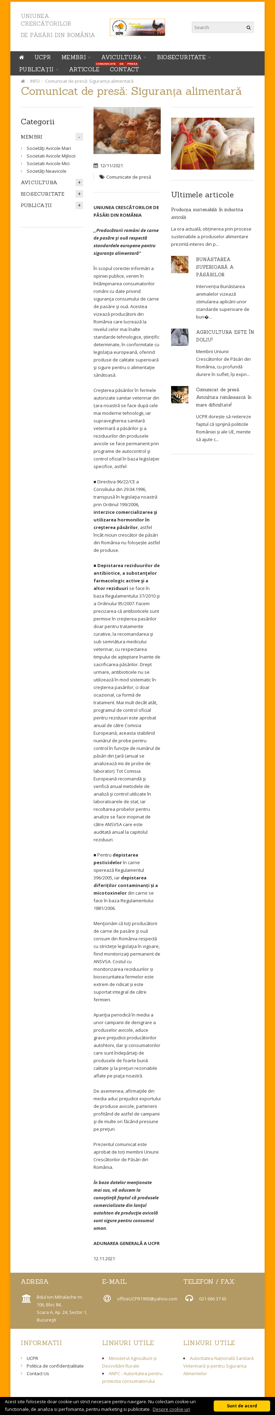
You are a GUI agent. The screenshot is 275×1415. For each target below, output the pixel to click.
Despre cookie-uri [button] (171, 1409)
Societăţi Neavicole (46, 171)
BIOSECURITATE (181, 57)
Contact (125, 69)
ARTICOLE (86, 68)
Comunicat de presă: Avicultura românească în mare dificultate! (223, 397)
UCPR (42, 57)
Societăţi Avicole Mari (49, 148)
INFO (35, 81)
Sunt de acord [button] (242, 1405)
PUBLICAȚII (36, 69)
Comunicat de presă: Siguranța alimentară (89, 81)
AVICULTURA (121, 57)
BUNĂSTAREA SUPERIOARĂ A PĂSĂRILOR (215, 267)
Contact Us (38, 1373)
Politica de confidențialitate (55, 1366)
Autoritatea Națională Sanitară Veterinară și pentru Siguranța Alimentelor (218, 1366)
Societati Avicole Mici (48, 163)
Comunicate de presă (128, 177)
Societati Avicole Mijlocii (51, 156)
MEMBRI (73, 57)
